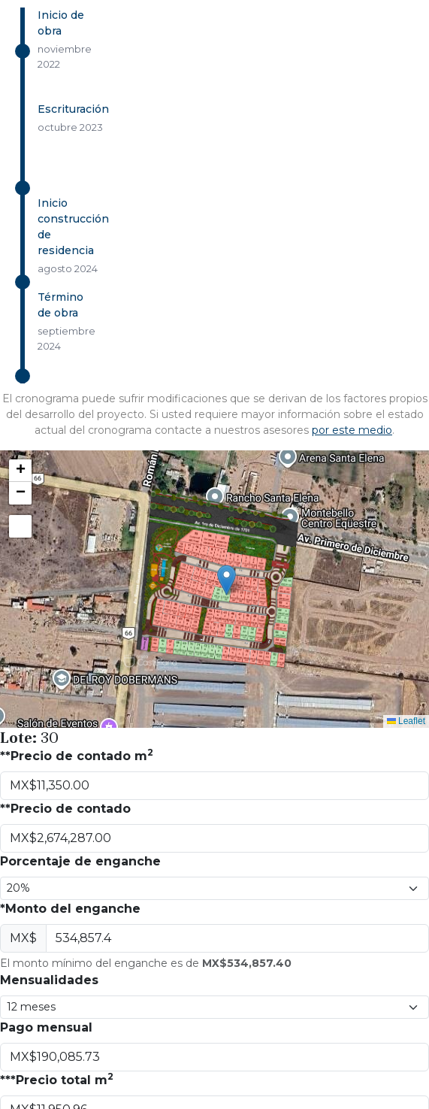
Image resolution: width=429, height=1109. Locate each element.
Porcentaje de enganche (80, 861)
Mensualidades (49, 980)
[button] (226, 580)
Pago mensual (46, 1027)
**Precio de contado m (76, 755)
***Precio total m (56, 1079)
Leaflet (406, 721)
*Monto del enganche (70, 908)
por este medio (352, 430)
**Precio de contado (65, 808)
